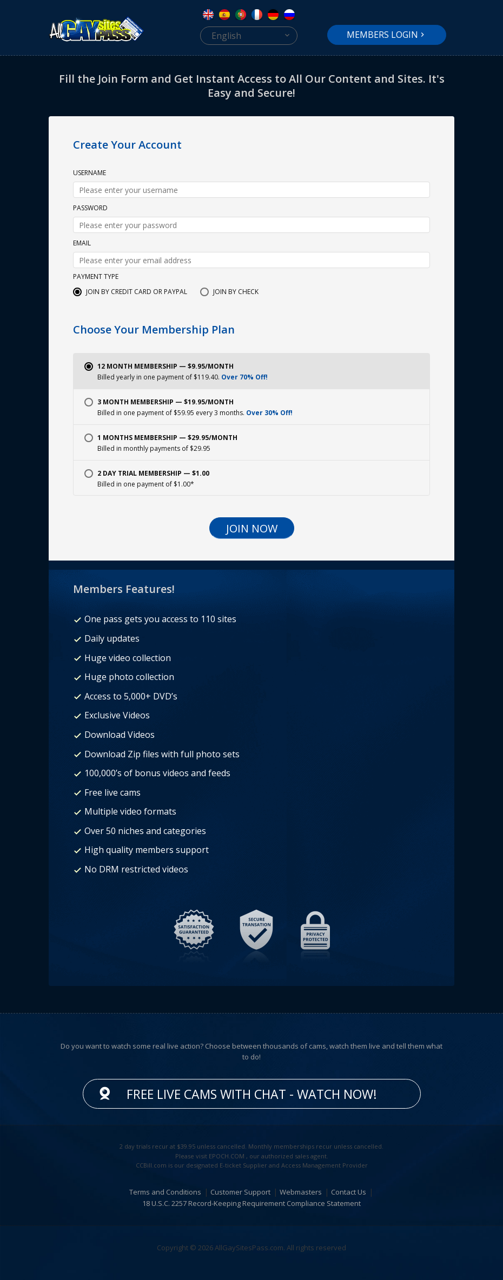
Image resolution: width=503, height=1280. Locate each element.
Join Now (251, 528)
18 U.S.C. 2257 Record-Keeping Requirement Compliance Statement (251, 1203)
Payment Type (95, 277)
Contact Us (348, 1192)
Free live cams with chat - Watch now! (252, 1094)
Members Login (382, 35)
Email (82, 244)
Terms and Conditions (165, 1192)
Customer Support (240, 1192)
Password (90, 208)
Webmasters (301, 1192)
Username (89, 173)
